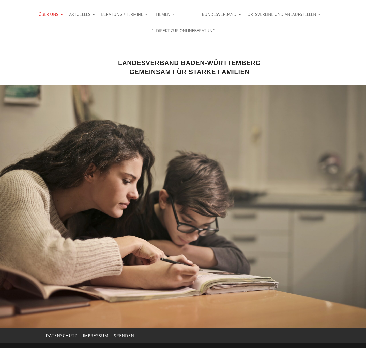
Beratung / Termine (122, 15)
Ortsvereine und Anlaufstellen (281, 15)
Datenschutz (61, 335)
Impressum (95, 335)
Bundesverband (219, 15)
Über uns (48, 15)
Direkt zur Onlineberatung (183, 31)
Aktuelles (79, 15)
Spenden (124, 335)
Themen (162, 15)
